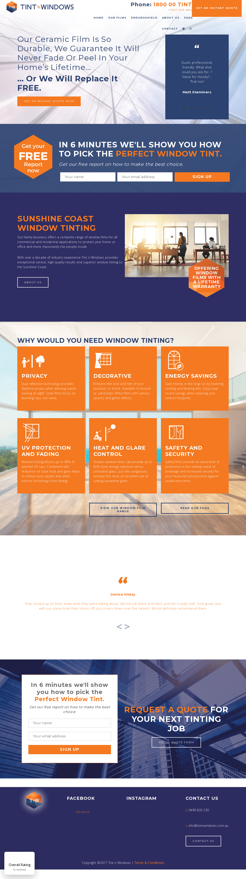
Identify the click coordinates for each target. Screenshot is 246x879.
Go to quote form (176, 747)
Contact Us (203, 846)
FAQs (188, 17)
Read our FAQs (194, 508)
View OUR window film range (123, 509)
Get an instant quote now (49, 101)
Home (99, 17)
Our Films (117, 17)
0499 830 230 (199, 815)
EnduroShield (144, 17)
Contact (170, 28)
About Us (171, 17)
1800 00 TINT (172, 4)
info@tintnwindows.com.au (208, 831)
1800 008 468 (180, 9)
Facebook (82, 817)
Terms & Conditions (149, 868)
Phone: (141, 4)
